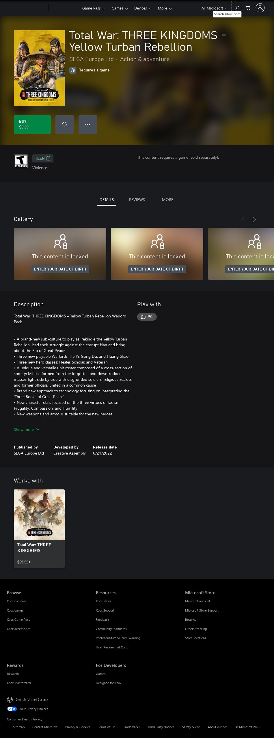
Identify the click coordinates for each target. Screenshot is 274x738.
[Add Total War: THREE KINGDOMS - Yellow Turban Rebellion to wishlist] (64, 124)
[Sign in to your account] (260, 8)
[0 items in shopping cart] (248, 7)
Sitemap (19, 727)
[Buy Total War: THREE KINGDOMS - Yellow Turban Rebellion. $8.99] (32, 124)
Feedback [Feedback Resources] (102, 619)
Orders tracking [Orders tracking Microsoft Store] (196, 629)
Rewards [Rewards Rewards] (13, 673)
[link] (39, 528)
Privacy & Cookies (77, 727)
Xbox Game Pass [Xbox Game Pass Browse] (18, 619)
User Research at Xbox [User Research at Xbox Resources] (112, 647)
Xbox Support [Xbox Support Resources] (105, 610)
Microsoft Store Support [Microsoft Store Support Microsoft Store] (202, 610)
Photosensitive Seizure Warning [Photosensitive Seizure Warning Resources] (118, 638)
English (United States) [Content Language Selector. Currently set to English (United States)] (32, 699)
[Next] (254, 219)
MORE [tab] (167, 199)
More (162, 7)
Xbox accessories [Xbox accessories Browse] (19, 629)
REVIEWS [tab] (137, 199)
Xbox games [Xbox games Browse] (15, 610)
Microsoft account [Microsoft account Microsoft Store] (197, 601)
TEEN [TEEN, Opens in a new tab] (43, 158)
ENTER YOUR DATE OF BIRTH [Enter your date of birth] (60, 269)
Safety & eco (191, 727)
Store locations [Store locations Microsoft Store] (195, 638)
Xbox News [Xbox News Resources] (103, 601)
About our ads (218, 727)
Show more (27, 429)
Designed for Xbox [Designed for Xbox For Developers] (108, 683)
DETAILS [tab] (107, 199)
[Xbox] (65, 8)
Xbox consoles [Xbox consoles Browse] (17, 601)
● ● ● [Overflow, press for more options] (88, 124)
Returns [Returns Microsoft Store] (190, 619)
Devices (140, 7)
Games (117, 7)
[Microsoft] (26, 8)
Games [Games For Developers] (101, 673)
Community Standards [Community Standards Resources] (111, 629)
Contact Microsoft (44, 727)
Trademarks (131, 727)
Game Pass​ (91, 7)
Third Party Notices (161, 727)
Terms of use (106, 727)
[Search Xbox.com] (237, 7)
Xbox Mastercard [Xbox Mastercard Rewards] (19, 683)
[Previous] (243, 219)
